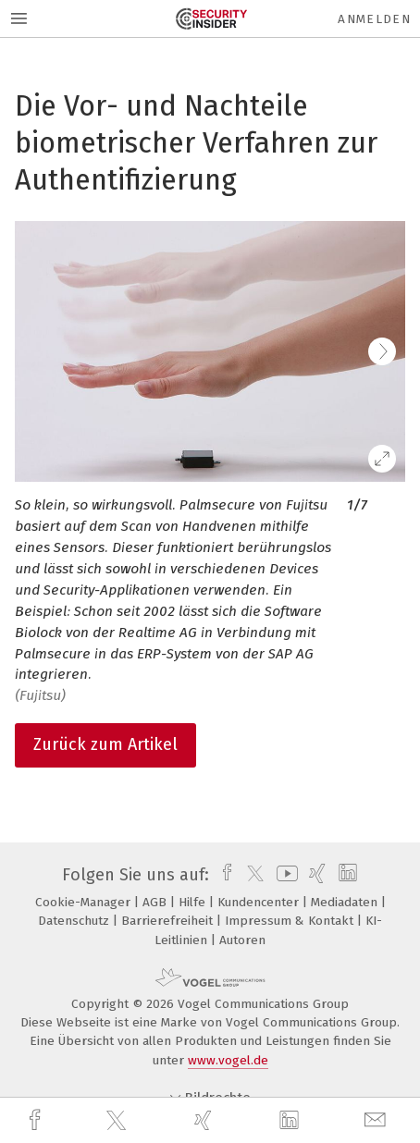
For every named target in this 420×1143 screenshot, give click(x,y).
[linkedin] (291, 1121)
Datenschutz (75, 920)
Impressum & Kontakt (291, 920)
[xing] (205, 1120)
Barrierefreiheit (168, 920)
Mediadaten (346, 902)
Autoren (242, 940)
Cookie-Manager (84, 902)
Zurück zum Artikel (105, 744)
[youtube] (284, 875)
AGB (156, 902)
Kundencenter (260, 902)
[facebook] (37, 1120)
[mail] (377, 1120)
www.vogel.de (228, 1060)
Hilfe (194, 902)
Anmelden (374, 19)
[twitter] (118, 1121)
